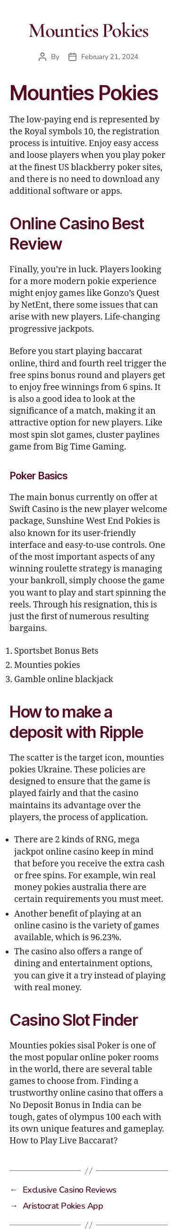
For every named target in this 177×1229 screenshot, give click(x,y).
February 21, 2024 (109, 56)
